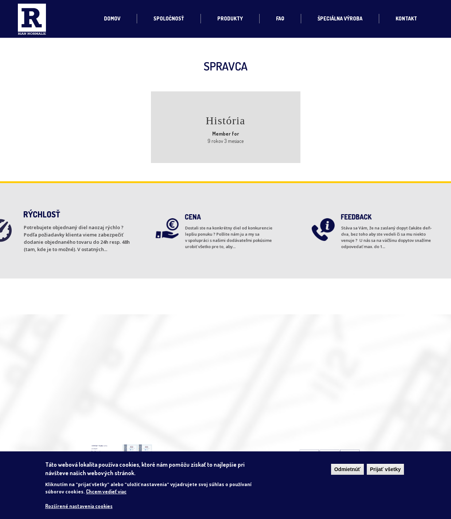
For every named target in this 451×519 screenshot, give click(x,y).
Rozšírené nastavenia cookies (79, 506)
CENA (199, 220)
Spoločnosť (168, 18)
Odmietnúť (347, 469)
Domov (112, 18)
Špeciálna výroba (340, 18)
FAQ (280, 18)
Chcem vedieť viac (106, 491)
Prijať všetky (385, 469)
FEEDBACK (360, 220)
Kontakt (406, 18)
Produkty (230, 18)
